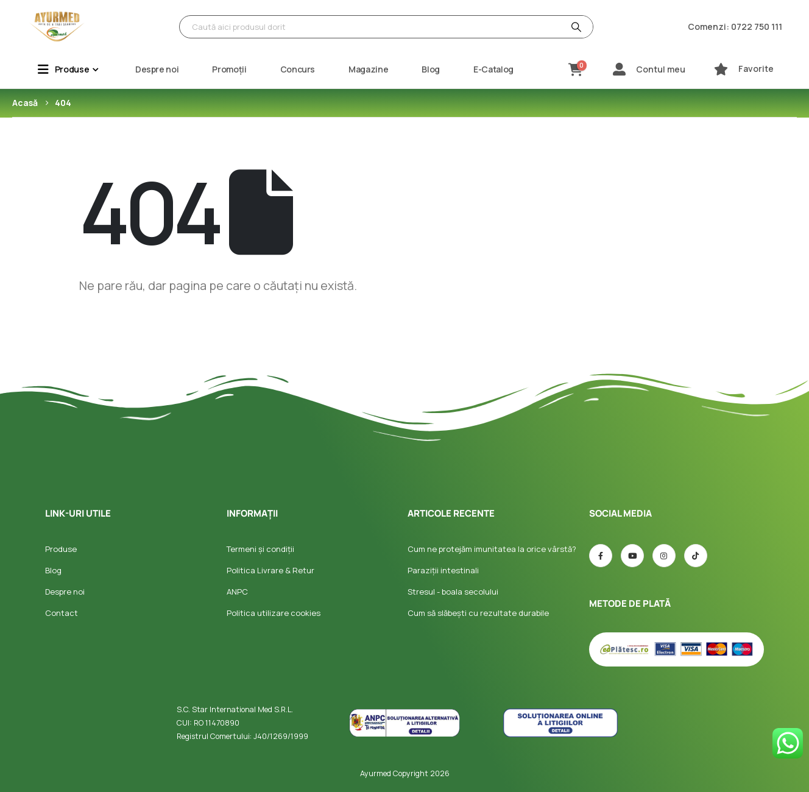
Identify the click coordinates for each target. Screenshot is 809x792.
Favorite (756, 68)
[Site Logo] (57, 26)
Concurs (298, 69)
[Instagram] (664, 555)
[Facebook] (600, 555)
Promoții (229, 69)
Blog (431, 69)
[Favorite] (721, 69)
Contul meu (660, 69)
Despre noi (157, 69)
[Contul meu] (619, 69)
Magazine (368, 69)
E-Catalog (493, 69)
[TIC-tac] (695, 555)
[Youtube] (632, 555)
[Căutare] (575, 27)
